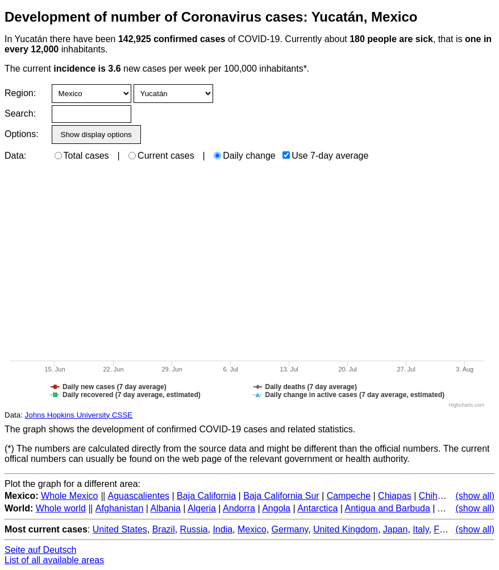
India (222, 529)
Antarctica (317, 508)
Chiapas (394, 496)
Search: (20, 113)
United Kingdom (345, 529)
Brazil (163, 529)
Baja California (206, 496)
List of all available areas (54, 560)
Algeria (202, 508)
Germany (290, 529)
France (448, 529)
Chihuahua (441, 496)
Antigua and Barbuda (387, 508)
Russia (194, 529)
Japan (395, 529)
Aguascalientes (139, 496)
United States (120, 529)
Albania (166, 508)
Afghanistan (119, 508)
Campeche (349, 496)
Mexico (252, 529)
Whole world (61, 508)
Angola (276, 508)
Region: (20, 93)
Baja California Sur (281, 496)
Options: (21, 134)
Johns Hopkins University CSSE (79, 415)
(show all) (475, 496)
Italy (421, 529)
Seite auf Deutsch (40, 550)
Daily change (245, 155)
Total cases (82, 155)
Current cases (161, 155)
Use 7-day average (325, 155)
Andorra (239, 508)
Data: (15, 155)
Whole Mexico (69, 496)
